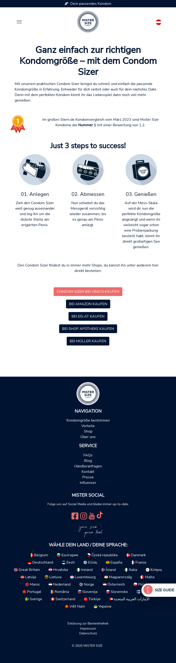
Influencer (88, 482)
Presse (88, 477)
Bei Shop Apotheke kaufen (88, 328)
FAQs (88, 455)
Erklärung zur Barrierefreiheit (88, 623)
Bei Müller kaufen (88, 341)
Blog (88, 460)
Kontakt (88, 471)
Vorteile (88, 425)
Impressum (88, 628)
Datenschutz (88, 633)
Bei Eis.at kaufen (88, 316)
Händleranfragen (88, 466)
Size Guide (164, 590)
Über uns (88, 436)
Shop (88, 431)
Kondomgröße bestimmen (88, 420)
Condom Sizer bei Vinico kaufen (88, 291)
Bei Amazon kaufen (88, 304)
